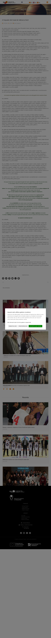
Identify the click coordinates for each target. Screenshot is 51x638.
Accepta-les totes (35, 326)
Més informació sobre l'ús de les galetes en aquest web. (19, 322)
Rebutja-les (13, 326)
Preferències (23, 326)
